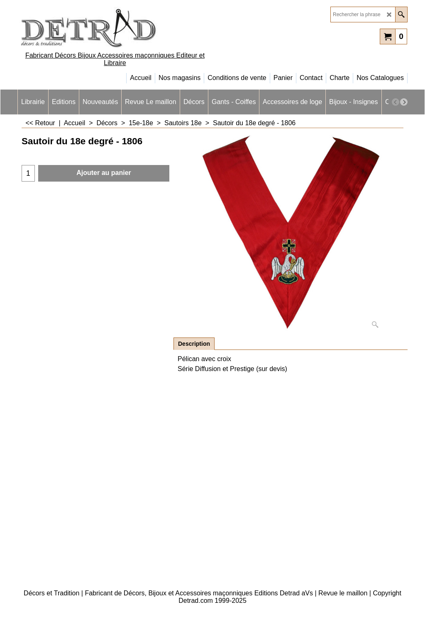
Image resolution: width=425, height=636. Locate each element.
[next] (404, 102)
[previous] (395, 102)
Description (194, 343)
